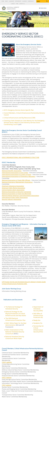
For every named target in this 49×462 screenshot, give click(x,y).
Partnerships (18, 1)
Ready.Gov (36, 320)
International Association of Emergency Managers (18, 176)
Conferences (31, 1)
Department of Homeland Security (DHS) (38, 309)
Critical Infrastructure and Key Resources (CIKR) (19, 118)
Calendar (24, 1)
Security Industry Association (11, 199)
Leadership (11, 1)
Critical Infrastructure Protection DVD (14, 284)
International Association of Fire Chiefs (15, 172)
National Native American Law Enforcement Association (20, 195)
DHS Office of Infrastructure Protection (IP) (38, 315)
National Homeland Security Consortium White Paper (14, 337)
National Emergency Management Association (17, 182)
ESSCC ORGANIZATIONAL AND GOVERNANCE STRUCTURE (20, 157)
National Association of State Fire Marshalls (16, 194)
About (6, 1)
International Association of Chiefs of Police (16, 174)
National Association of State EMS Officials (16, 180)
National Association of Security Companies (16, 192)
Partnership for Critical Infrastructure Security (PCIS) (38, 329)
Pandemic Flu (37, 323)
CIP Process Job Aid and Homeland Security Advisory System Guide (24, 282)
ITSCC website (6, 385)
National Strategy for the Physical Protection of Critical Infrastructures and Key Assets (15, 313)
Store (17, 3)
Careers (13, 3)
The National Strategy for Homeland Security (13, 308)
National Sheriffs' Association (11, 171)
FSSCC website (6, 377)
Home (3, 1)
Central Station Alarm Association (13, 190)
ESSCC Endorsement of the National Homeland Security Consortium (14, 332)
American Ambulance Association (13, 186)
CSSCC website (7, 362)
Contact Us (22, 3)
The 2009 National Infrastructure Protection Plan (15, 319)
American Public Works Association (13, 188)
